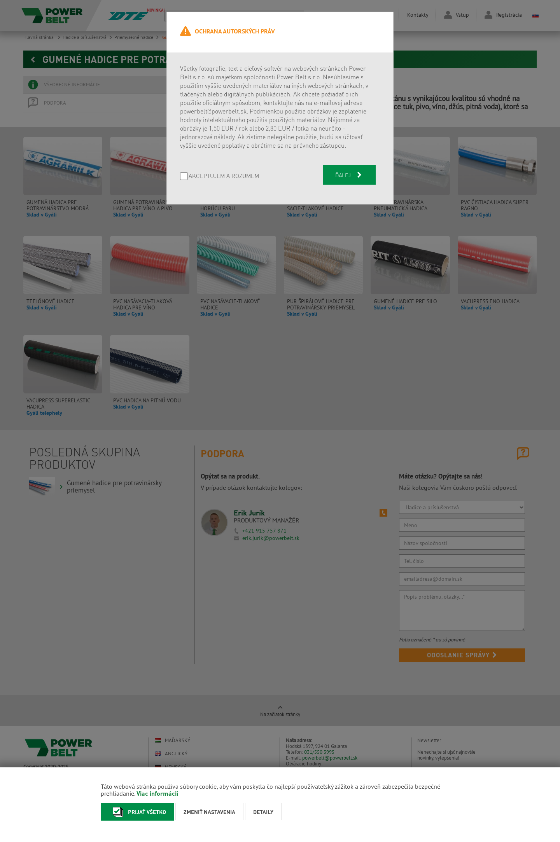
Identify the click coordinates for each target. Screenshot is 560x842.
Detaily (263, 811)
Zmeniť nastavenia (209, 811)
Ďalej (349, 174)
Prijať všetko (137, 812)
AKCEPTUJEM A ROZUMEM (224, 176)
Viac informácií (157, 793)
